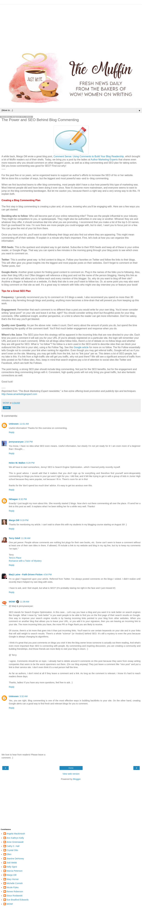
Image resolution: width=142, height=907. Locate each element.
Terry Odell (14, 538)
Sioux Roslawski (14, 895)
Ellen (9, 854)
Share (6, 408)
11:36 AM (25, 538)
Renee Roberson (15, 891)
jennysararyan (16, 442)
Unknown (14, 424)
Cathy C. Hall (13, 846)
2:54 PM (29, 442)
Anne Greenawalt (15, 842)
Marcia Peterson (14, 871)
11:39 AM (24, 601)
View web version (71, 774)
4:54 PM (47, 574)
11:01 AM (24, 424)
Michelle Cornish (15, 883)
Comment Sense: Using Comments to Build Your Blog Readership (88, 156)
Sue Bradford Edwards (18, 899)
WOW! (12, 601)
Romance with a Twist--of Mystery (25, 561)
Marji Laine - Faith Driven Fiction (26, 574)
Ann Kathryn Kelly (15, 838)
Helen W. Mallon (17, 463)
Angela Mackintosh (16, 833)
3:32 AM (24, 696)
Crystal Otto (12, 850)
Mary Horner (13, 879)
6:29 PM (30, 463)
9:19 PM (24, 520)
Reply (11, 432)
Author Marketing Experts (104, 159)
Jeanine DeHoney (15, 858)
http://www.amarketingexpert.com (19, 394)
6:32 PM (23, 499)
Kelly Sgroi (12, 867)
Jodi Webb (12, 862)
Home (70, 768)
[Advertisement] (71, 26)
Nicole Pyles (13, 887)
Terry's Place (15, 558)
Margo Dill (14, 520)
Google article (81, 347)
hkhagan (13, 499)
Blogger (76, 779)
